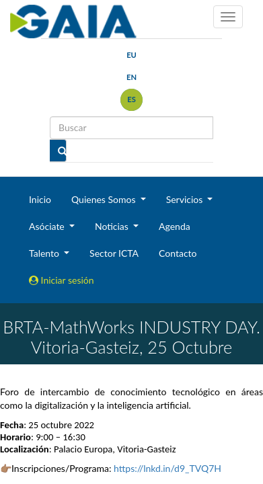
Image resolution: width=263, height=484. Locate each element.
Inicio (40, 199)
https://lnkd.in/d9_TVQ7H (167, 468)
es (131, 99)
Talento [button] (45, 253)
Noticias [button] (113, 226)
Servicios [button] (185, 199)
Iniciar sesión (61, 280)
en (131, 77)
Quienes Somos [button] (104, 199)
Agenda (174, 226)
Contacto (177, 253)
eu (131, 54)
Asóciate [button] (48, 226)
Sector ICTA (114, 253)
